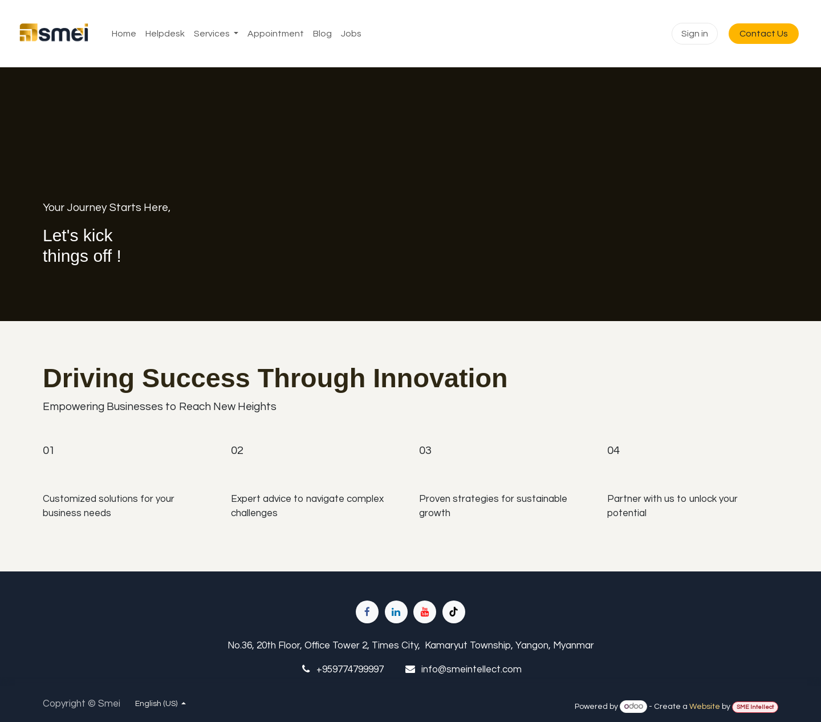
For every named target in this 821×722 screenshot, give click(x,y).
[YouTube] (424, 612)
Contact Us (763, 33)
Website (704, 707)
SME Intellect (755, 707)
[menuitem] (124, 33)
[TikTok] (453, 612)
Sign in (694, 33)
